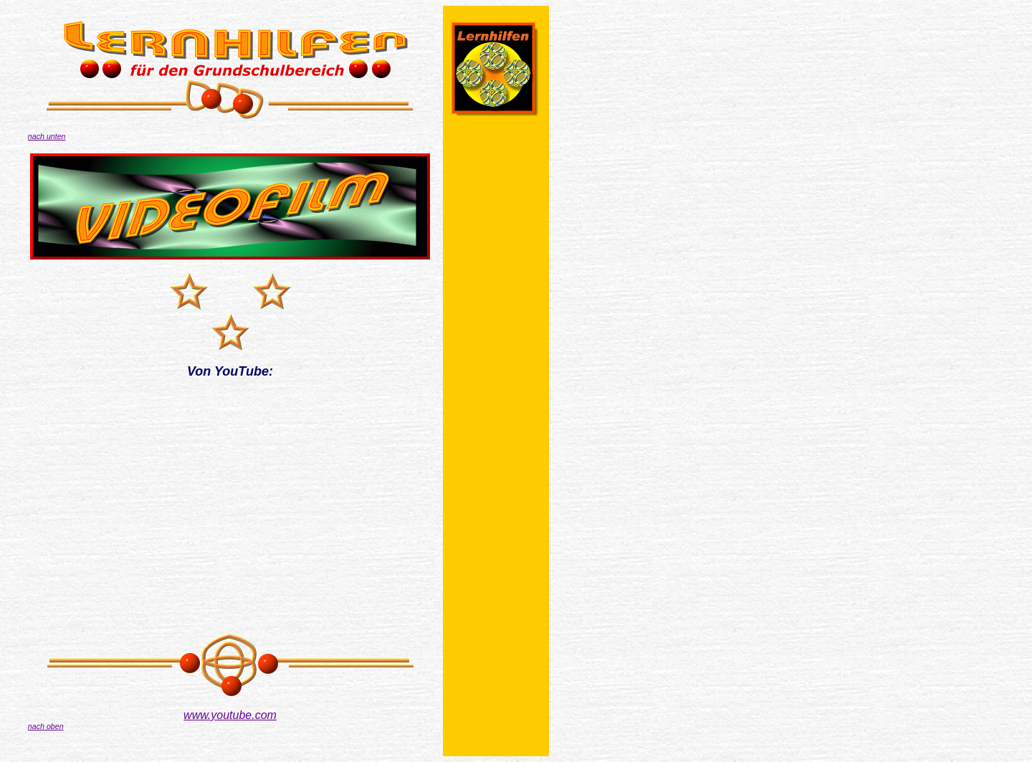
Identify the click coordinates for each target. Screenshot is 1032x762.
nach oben (46, 726)
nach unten (47, 136)
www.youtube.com (230, 715)
